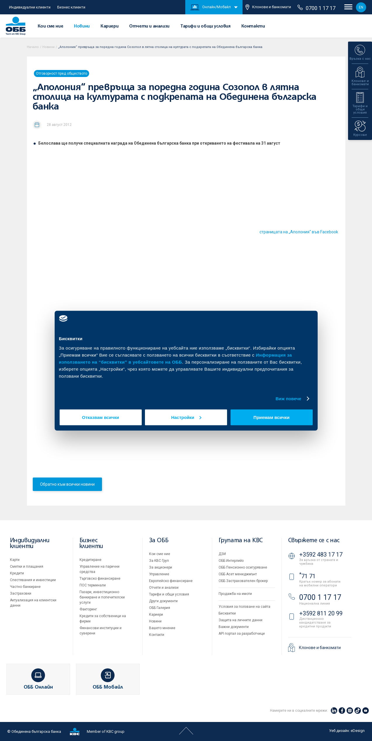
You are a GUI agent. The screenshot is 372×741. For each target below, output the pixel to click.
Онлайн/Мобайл (210, 7)
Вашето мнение (162, 628)
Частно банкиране (25, 587)
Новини (82, 26)
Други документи (163, 601)
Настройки (186, 417)
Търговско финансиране (99, 578)
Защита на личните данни (240, 620)
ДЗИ (222, 554)
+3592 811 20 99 (320, 613)
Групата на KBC (241, 540)
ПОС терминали (92, 585)
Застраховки (20, 593)
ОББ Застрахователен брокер (243, 581)
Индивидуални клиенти (30, 7)
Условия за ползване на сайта (244, 607)
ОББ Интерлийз (231, 561)
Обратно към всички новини (67, 484)
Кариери (109, 26)
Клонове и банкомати (268, 7)
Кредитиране (90, 560)
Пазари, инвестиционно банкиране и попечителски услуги (102, 597)
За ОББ (159, 540)
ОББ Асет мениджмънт (238, 574)
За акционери (160, 567)
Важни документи (234, 627)
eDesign (358, 730)
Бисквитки (227, 613)
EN (361, 7)
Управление (159, 574)
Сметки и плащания (26, 566)
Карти (15, 560)
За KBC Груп (159, 561)
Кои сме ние (50, 26)
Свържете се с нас (314, 540)
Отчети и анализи (149, 26)
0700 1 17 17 (316, 8)
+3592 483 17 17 (320, 554)
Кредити (17, 573)
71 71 (307, 576)
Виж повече (288, 398)
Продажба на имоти (235, 594)
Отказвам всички (100, 417)
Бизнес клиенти (71, 7)
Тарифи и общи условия (205, 26)
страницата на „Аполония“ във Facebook (298, 232)
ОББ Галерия (159, 608)
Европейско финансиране (171, 581)
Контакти (253, 26)
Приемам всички (271, 417)
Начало (33, 47)
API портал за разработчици (242, 634)
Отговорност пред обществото (61, 73)
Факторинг (88, 609)
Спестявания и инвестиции (33, 580)
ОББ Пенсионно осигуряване (243, 567)
